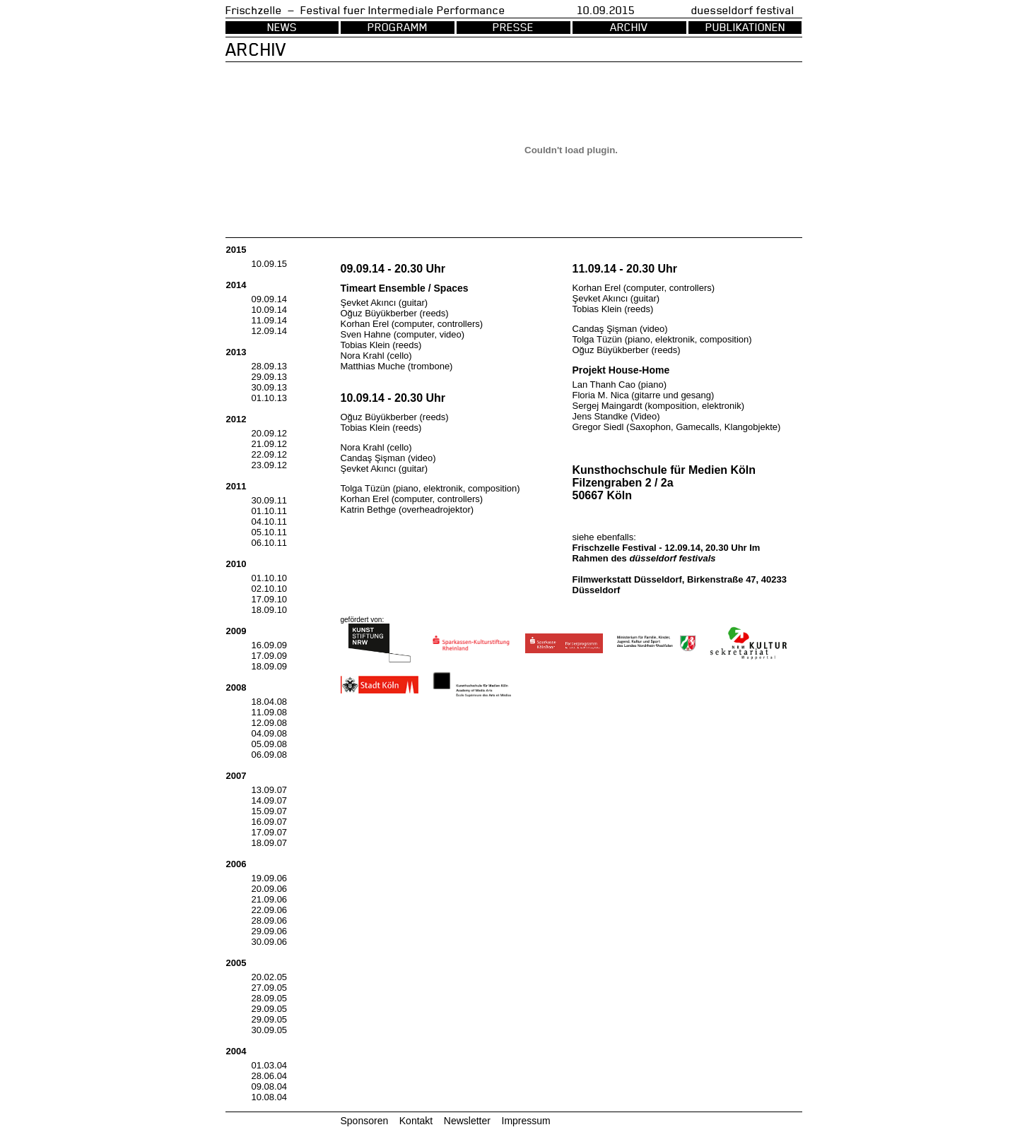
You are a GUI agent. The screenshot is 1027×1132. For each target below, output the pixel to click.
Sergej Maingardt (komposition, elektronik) (659, 405)
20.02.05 (270, 977)
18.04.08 (270, 701)
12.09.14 (270, 331)
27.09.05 (270, 987)
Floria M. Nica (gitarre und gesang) (644, 395)
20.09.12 (270, 433)
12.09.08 (270, 722)
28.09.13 (270, 366)
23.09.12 (270, 465)
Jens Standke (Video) (616, 416)
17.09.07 (270, 832)
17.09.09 (270, 655)
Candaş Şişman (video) (388, 458)
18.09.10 (270, 609)
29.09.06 (270, 931)
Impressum (526, 1120)
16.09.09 (270, 645)
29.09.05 (270, 1008)
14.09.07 (270, 800)
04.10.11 (270, 521)
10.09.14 (270, 309)
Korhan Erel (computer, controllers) (412, 323)
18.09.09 (270, 666)
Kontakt (416, 1120)
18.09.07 (270, 843)
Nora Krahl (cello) (376, 355)
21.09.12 (270, 444)
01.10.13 (270, 398)
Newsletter (467, 1120)
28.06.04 (270, 1076)
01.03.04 (270, 1065)
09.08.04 (270, 1086)
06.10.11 (270, 542)
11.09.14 (270, 320)
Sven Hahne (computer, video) (403, 334)
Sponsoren (365, 1120)
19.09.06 (270, 878)
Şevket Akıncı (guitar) (384, 302)
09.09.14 (270, 299)
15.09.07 (270, 811)
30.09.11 (270, 500)
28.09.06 (270, 920)
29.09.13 (270, 376)
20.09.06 (270, 888)
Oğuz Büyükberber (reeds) (395, 313)
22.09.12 (270, 454)
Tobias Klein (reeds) (381, 345)
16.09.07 (270, 821)
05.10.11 (270, 532)
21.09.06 (270, 899)
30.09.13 (270, 387)
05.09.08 (270, 744)
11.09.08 (270, 712)
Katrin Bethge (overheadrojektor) (407, 509)
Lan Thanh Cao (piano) (620, 384)
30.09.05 (270, 1030)
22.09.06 (270, 910)
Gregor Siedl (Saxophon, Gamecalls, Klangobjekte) (677, 427)
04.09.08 (270, 733)
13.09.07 (270, 790)
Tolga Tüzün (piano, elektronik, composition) (430, 488)
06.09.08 (270, 754)
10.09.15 (270, 263)
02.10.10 (270, 588)
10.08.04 (270, 1097)
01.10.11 (270, 511)
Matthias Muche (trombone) (397, 366)
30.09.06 (270, 941)
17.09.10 (270, 599)
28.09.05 (270, 998)
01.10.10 (270, 578)
